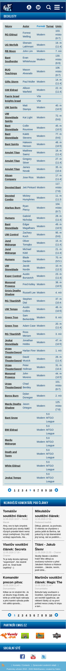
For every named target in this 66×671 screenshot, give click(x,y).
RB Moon (10, 51)
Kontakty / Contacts (21, 665)
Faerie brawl (12, 96)
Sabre (57, 669)
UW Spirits (11, 107)
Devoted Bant (13, 187)
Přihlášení (29, 5)
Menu (57, 7)
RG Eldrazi (11, 34)
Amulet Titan (12, 152)
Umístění (60, 26)
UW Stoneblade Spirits (11, 117)
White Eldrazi (12, 465)
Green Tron (11, 317)
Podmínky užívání (14, 669)
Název (8, 26)
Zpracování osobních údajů (44, 665)
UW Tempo (11, 309)
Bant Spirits (12, 144)
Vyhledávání (48, 7)
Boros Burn (11, 395)
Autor (26, 26)
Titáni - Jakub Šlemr (45, 547)
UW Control (11, 234)
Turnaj (50, 26)
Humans (10, 218)
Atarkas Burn (12, 207)
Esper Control (13, 276)
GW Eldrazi (11, 90)
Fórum (38, 5)
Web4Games (39, 669)
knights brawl (13, 100)
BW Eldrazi (11, 429)
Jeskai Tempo (13, 477)
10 (50, 490)
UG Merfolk (11, 44)
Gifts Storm (11, 81)
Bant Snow (11, 417)
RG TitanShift (13, 300)
